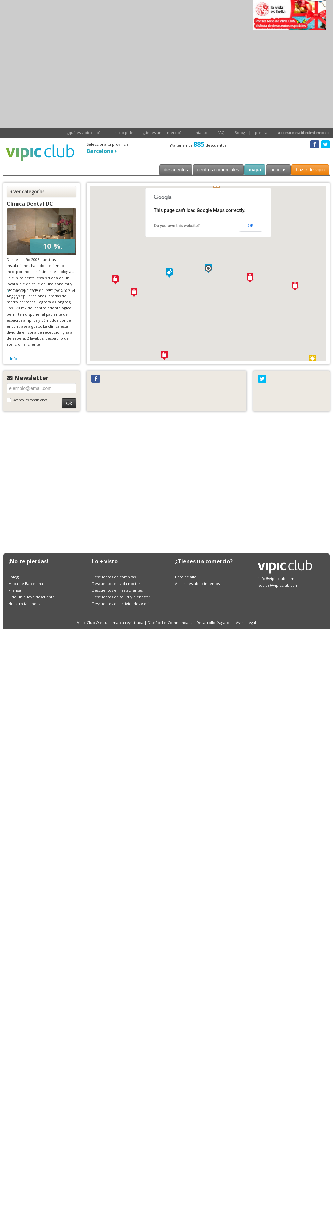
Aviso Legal (246, 622)
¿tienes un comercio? (162, 132)
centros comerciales (218, 169)
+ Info (12, 358)
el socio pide (121, 132)
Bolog (240, 132)
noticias (278, 169)
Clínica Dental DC (30, 203)
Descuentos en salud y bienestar (121, 596)
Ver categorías (27, 191)
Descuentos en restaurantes (117, 590)
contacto (199, 132)
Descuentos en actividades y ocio (122, 603)
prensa (261, 132)
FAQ (221, 132)
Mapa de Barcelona (25, 583)
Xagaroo (224, 622)
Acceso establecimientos (197, 583)
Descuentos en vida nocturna (118, 583)
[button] (208, 268)
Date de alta (185, 576)
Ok (69, 403)
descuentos (176, 169)
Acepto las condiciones (27, 400)
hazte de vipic (310, 169)
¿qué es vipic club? (83, 132)
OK (251, 225)
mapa (255, 169)
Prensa (14, 590)
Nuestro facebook (24, 603)
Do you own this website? (177, 225)
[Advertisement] (63, 481)
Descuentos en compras (114, 576)
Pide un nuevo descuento (31, 596)
